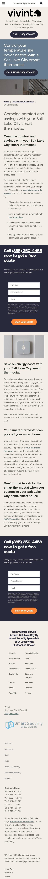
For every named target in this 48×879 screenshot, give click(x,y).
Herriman (29, 682)
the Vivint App (16, 217)
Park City (13, 693)
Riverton (28, 688)
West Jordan (14, 658)
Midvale (12, 653)
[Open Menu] (3, 3)
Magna (12, 664)
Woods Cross (14, 669)
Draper (12, 682)
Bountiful (29, 664)
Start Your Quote (24, 322)
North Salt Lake (31, 653)
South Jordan (30, 669)
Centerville (13, 674)
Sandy (27, 658)
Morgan (28, 693)
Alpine (11, 688)
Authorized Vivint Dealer (22, 822)
